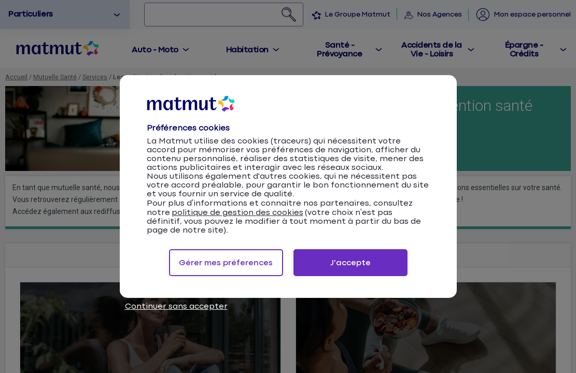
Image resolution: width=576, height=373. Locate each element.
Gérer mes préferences (226, 263)
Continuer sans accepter (176, 306)
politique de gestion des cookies (237, 212)
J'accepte (350, 263)
